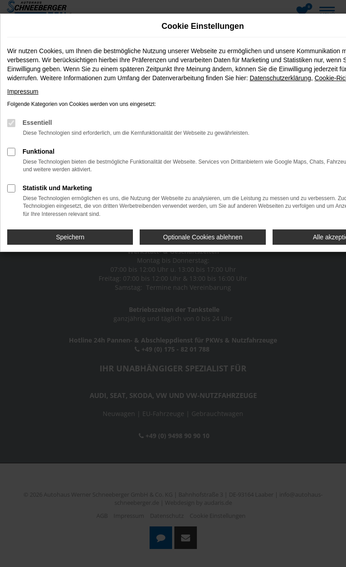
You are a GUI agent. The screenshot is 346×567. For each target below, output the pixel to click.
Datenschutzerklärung (280, 78)
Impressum (22, 91)
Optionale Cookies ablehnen (202, 237)
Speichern (70, 237)
